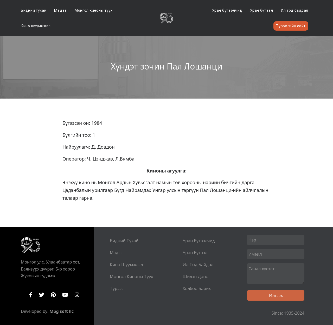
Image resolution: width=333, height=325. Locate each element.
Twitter (41, 295)
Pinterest (53, 295)
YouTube (65, 295)
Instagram (77, 295)
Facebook (31, 295)
